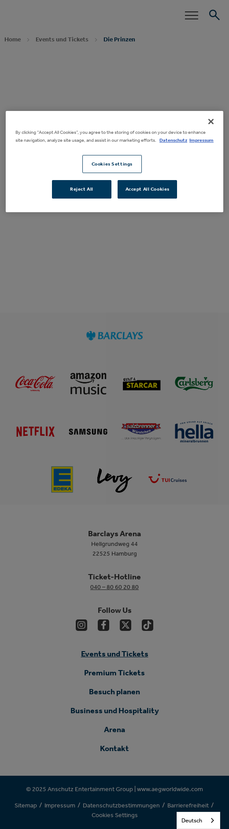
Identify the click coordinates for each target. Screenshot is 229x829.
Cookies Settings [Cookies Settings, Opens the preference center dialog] (112, 164)
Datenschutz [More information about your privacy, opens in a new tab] (173, 140)
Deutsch (191, 820)
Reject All (81, 189)
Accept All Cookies (148, 189)
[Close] (211, 122)
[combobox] (198, 820)
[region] (114, 162)
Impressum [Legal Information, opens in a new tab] (201, 140)
